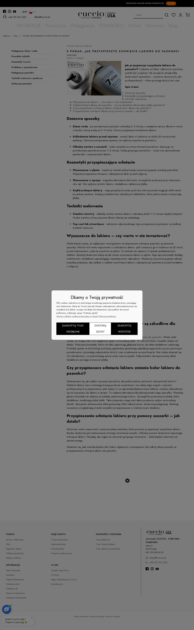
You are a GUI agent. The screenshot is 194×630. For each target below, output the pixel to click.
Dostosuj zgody (100, 328)
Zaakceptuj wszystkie (124, 328)
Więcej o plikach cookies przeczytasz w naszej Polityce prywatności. (86, 316)
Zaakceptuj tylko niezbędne (73, 328)
